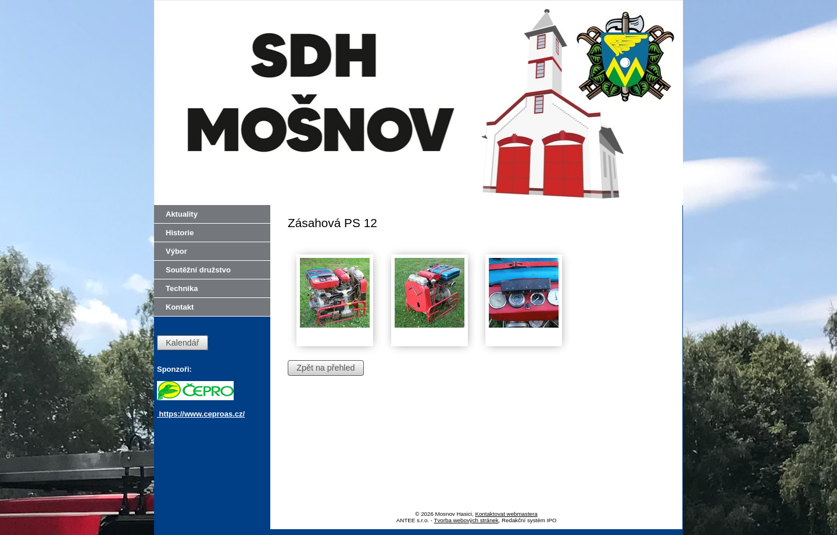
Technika (182, 288)
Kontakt (180, 307)
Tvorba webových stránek (466, 520)
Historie (180, 232)
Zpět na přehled (325, 367)
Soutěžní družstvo (198, 269)
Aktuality (182, 214)
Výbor (176, 251)
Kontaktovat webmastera (506, 514)
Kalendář (182, 342)
